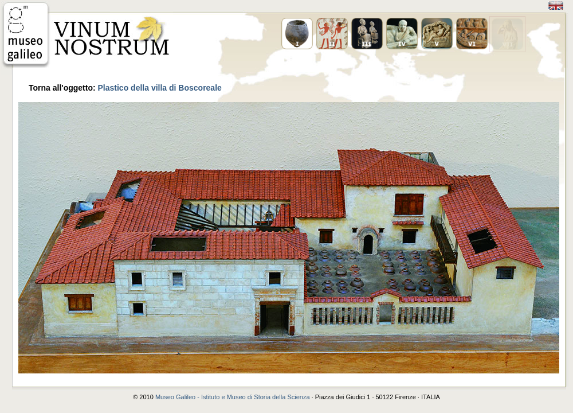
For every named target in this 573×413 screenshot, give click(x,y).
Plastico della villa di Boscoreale (160, 87)
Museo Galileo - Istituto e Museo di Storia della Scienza (232, 396)
